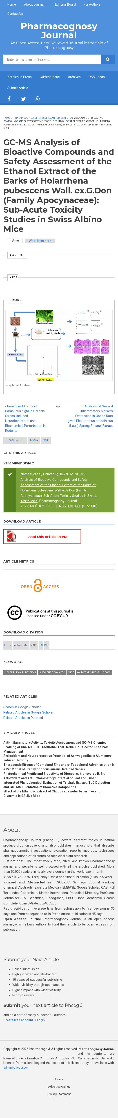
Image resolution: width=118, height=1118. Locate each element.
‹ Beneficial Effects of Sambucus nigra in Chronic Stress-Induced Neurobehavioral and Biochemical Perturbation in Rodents (26, 420)
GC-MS (107, 679)
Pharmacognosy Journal (59, 30)
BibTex (34, 443)
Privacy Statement (59, 1109)
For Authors (92, 4)
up (58, 407)
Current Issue (52, 77)
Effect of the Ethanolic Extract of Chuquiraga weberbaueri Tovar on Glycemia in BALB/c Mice (57, 809)
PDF (80, 508)
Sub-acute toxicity (52, 679)
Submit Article (44, 88)
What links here (42, 241)
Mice (71, 679)
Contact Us (15, 13)
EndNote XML (21, 652)
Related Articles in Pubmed (24, 724)
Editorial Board (65, 4)
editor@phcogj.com (17, 1083)
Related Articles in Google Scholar (30, 719)
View (18, 241)
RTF (46, 652)
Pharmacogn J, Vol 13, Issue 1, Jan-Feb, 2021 (40, 118)
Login (44, 1035)
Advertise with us (59, 1102)
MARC (33, 652)
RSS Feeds (16, 88)
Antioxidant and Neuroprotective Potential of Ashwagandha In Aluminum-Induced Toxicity (52, 766)
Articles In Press (20, 77)
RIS (41, 652)
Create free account (19, 1035)
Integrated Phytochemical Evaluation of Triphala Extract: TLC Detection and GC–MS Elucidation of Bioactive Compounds (51, 799)
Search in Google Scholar (22, 714)
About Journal (34, 4)
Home (11, 4)
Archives (78, 77)
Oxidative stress (88, 679)
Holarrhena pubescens (20, 679)
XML (46, 443)
